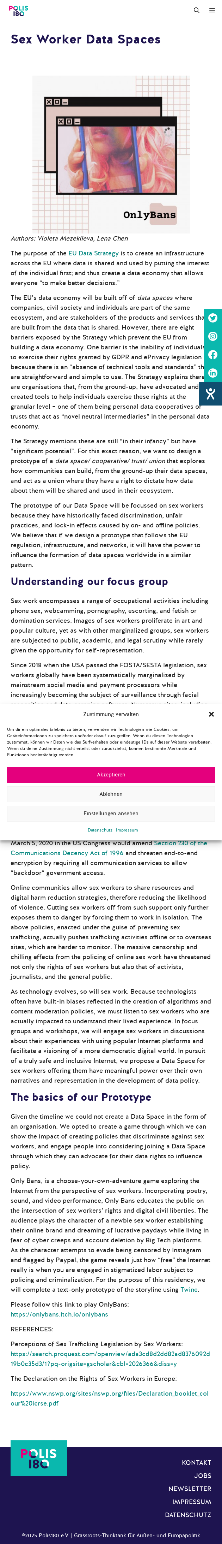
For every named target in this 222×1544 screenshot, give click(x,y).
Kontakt (196, 1463)
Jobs (202, 1476)
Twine (189, 1289)
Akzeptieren (111, 774)
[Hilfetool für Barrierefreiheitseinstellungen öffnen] (210, 394)
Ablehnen (111, 794)
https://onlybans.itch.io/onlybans (59, 1314)
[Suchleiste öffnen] (196, 10)
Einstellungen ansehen (111, 813)
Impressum (127, 830)
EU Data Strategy (93, 253)
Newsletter (189, 1489)
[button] (211, 714)
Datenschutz (100, 830)
